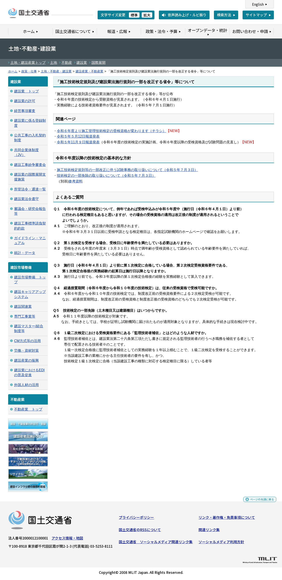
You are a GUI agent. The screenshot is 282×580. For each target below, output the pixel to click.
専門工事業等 (24, 316)
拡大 (146, 15)
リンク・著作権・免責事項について (227, 519)
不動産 (66, 62)
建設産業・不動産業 (89, 71)
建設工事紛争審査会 (30, 165)
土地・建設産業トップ (28, 62)
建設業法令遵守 (26, 199)
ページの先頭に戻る (258, 503)
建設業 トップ (26, 91)
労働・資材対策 (26, 350)
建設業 (81, 62)
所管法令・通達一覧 (30, 189)
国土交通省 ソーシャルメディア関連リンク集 (156, 543)
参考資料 (76, 181)
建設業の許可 (24, 101)
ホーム (12, 71)
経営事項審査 (24, 111)
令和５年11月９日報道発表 (78, 142)
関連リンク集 (209, 531)
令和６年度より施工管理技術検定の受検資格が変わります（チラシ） (111, 131)
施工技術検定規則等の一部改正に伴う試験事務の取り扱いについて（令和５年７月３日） (127, 170)
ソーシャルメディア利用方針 (221, 543)
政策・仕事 (29, 71)
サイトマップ (256, 14)
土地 (53, 62)
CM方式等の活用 (27, 341)
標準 (134, 15)
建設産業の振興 (26, 360)
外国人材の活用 (26, 385)
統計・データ (24, 253)
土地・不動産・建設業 (56, 71)
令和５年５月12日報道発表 (78, 136)
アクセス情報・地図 (67, 539)
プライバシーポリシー (136, 519)
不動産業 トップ (28, 409)
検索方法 (224, 14)
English (258, 4)
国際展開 (98, 62)
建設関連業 (23, 306)
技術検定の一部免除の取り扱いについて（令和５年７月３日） (106, 175)
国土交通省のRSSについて (140, 531)
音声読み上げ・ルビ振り (187, 14)
